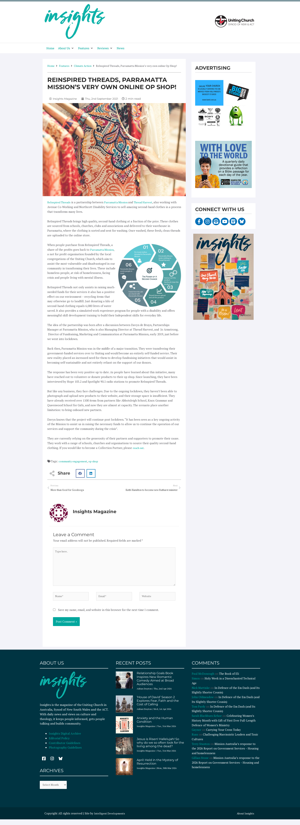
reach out (139, 448)
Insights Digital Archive (65, 738)
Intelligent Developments (110, 819)
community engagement (74, 461)
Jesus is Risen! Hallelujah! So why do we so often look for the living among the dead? (160, 747)
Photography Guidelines (65, 752)
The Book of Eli (229, 678)
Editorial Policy (59, 743)
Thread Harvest (147, 202)
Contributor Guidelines (64, 748)
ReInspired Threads (59, 202)
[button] (66, 48)
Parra (109, 202)
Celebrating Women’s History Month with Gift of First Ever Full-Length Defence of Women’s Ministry (223, 725)
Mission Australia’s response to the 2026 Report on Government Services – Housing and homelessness (225, 753)
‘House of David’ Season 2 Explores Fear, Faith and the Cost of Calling (158, 705)
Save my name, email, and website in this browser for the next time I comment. (108, 614)
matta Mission (122, 202)
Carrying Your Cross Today (223, 734)
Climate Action (82, 66)
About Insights (244, 819)
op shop (96, 461)
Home (50, 66)
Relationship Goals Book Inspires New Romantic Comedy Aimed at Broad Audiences (155, 683)
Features (64, 66)
